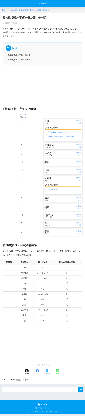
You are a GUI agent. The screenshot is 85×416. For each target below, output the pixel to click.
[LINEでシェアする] (57, 374)
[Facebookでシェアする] (37, 374)
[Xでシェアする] (27, 374)
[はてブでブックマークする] (48, 374)
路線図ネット (43, 3)
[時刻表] (78, 121)
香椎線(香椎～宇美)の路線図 (19, 55)
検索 (80, 391)
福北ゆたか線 (53, 191)
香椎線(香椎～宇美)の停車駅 (19, 60)
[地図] (79, 123)
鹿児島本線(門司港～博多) (57, 132)
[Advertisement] (42, 84)
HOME (42, 406)
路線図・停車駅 (22, 382)
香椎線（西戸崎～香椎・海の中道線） (62, 136)
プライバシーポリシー (42, 410)
